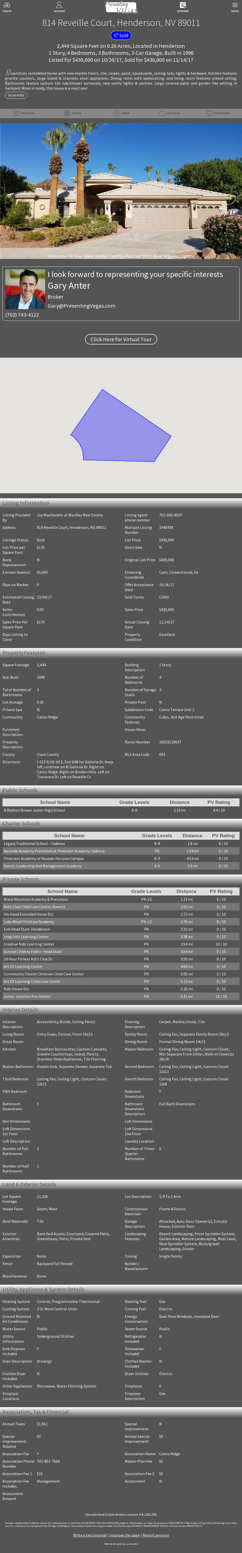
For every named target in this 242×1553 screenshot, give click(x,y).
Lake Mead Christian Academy (29, 921)
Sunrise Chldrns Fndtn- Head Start (33, 951)
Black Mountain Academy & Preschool (36, 899)
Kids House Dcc (16, 988)
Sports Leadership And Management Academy (43, 865)
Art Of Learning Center (23, 966)
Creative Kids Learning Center (29, 944)
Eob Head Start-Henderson (27, 929)
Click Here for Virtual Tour (121, 339)
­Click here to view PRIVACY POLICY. (186, 1526)
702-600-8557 (170, 514)
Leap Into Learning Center (26, 936)
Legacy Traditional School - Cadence (34, 843)
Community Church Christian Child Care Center (44, 973)
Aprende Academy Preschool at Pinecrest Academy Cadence (54, 850)
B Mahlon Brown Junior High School (34, 810)
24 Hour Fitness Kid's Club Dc (28, 958)
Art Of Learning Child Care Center (32, 981)
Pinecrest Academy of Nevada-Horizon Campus (44, 858)
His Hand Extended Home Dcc (29, 914)
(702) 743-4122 (22, 314)
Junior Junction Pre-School (27, 996)
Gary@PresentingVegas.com (82, 305)
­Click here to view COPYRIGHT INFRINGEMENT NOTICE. (140, 1526)
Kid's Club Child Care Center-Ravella (34, 906)
